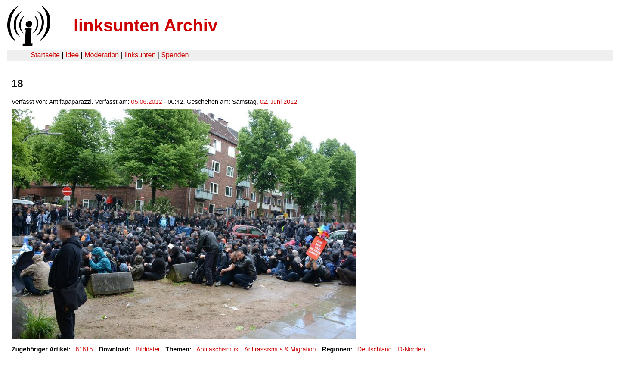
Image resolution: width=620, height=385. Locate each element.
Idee (72, 55)
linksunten (139, 55)
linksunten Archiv (145, 25)
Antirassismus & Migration (280, 349)
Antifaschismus (217, 349)
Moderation (101, 55)
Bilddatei (147, 349)
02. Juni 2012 (278, 101)
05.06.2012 (146, 101)
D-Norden (411, 349)
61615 (84, 349)
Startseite (45, 55)
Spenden (175, 55)
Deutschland (374, 349)
